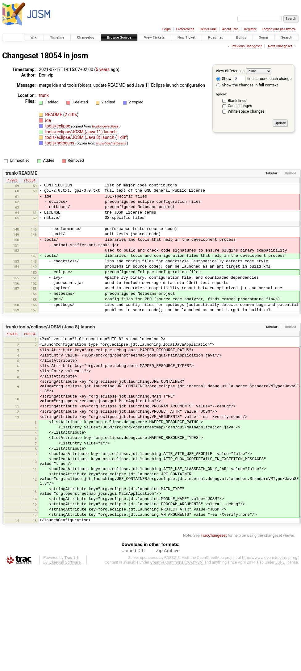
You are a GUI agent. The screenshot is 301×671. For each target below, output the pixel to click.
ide (48, 120)
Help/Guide (208, 29)
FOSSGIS (172, 557)
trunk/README (21, 173)
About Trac (230, 29)
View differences (230, 71)
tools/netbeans (60, 142)
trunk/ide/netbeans (111, 143)
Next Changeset (280, 46)
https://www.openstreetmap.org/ (270, 557)
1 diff (122, 137)
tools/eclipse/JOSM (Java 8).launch (80, 137)
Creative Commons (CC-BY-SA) (177, 562)
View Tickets (154, 37)
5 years (103, 69)
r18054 (30, 180)
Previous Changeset (246, 46)
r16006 (12, 334)
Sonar (264, 37)
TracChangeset (214, 535)
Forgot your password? (279, 29)
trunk (44, 95)
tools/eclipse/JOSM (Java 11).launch (81, 131)
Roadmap (216, 37)
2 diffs (71, 114)
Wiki (34, 37)
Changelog (85, 37)
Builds (241, 37)
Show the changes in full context (247, 85)
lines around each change (262, 78)
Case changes (240, 105)
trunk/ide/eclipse (105, 126)
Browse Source (119, 37)
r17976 (12, 180)
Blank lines (237, 100)
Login (166, 29)
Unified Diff (133, 550)
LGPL (280, 562)
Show (224, 78)
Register (250, 29)
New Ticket (187, 37)
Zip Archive (167, 550)
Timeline (57, 37)
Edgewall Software (64, 562)
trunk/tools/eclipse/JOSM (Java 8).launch (50, 327)
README (54, 114)
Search (286, 37)
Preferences (185, 29)
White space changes (246, 111)
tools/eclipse (58, 125)
